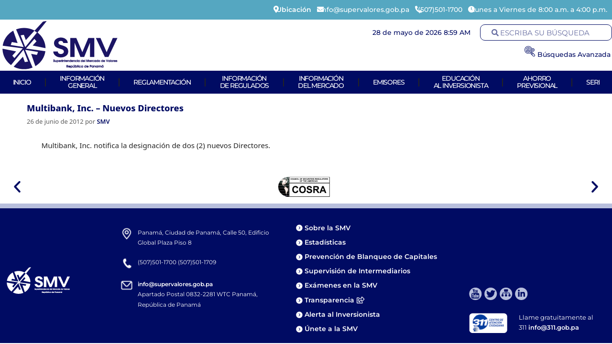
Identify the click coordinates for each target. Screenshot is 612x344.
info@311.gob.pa (553, 327)
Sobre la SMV (327, 228)
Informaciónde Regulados (244, 82)
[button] (17, 186)
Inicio (22, 82)
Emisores (388, 82)
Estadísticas (326, 242)
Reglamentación (161, 82)
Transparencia (335, 300)
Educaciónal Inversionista (461, 82)
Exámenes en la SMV (341, 285)
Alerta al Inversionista (342, 314)
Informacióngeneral (82, 82)
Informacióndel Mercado (321, 82)
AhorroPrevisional (537, 82)
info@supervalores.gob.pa (175, 284)
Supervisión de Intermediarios (357, 271)
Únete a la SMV (331, 328)
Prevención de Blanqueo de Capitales (371, 256)
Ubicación (293, 9)
